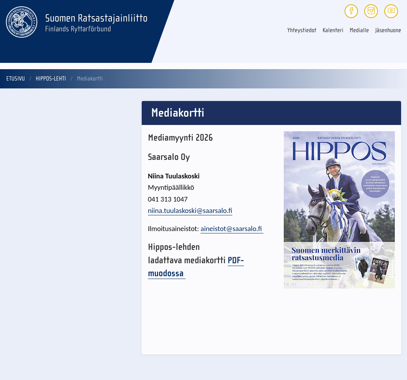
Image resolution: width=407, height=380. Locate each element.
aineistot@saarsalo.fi (232, 228)
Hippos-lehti (51, 78)
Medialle (359, 30)
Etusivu (15, 78)
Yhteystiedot (301, 30)
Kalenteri (333, 30)
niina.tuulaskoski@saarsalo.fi (190, 210)
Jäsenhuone (388, 30)
